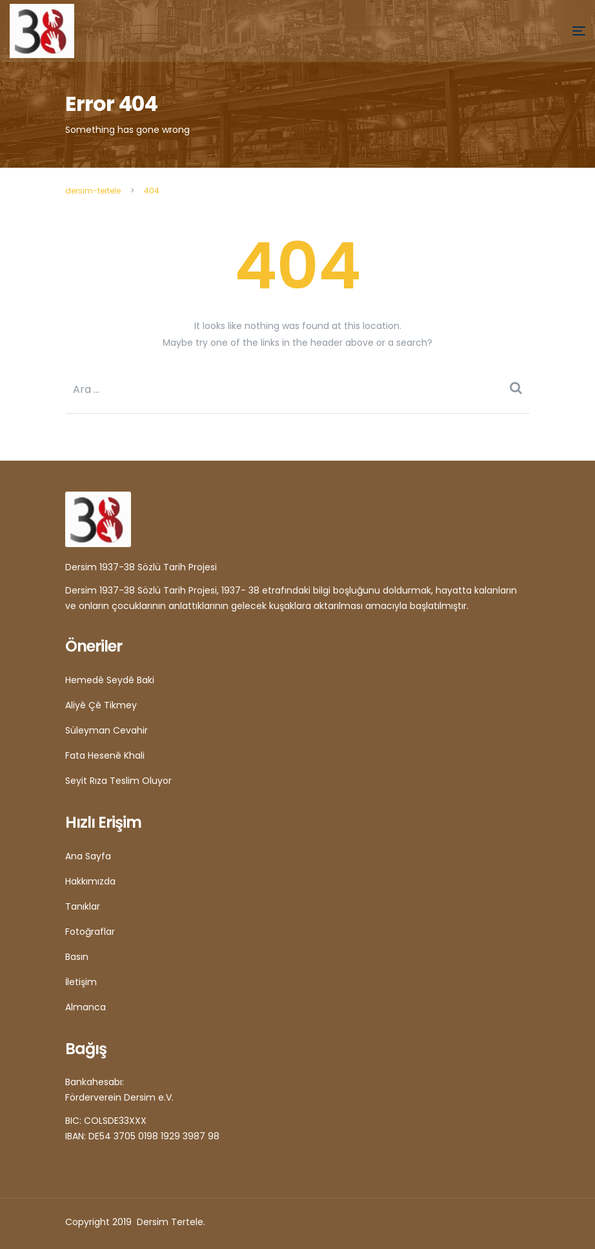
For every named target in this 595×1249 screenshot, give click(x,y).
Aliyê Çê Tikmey (101, 705)
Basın (76, 956)
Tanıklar (82, 906)
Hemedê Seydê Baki (109, 680)
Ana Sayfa (88, 856)
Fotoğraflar (90, 931)
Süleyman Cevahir (106, 730)
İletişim (81, 981)
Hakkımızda (90, 881)
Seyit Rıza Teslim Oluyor (118, 780)
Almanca (85, 1007)
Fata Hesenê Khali (105, 755)
